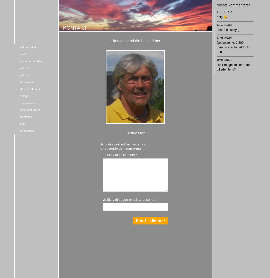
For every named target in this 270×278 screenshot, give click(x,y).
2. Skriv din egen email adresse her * (130, 200)
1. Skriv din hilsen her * (120, 155)
